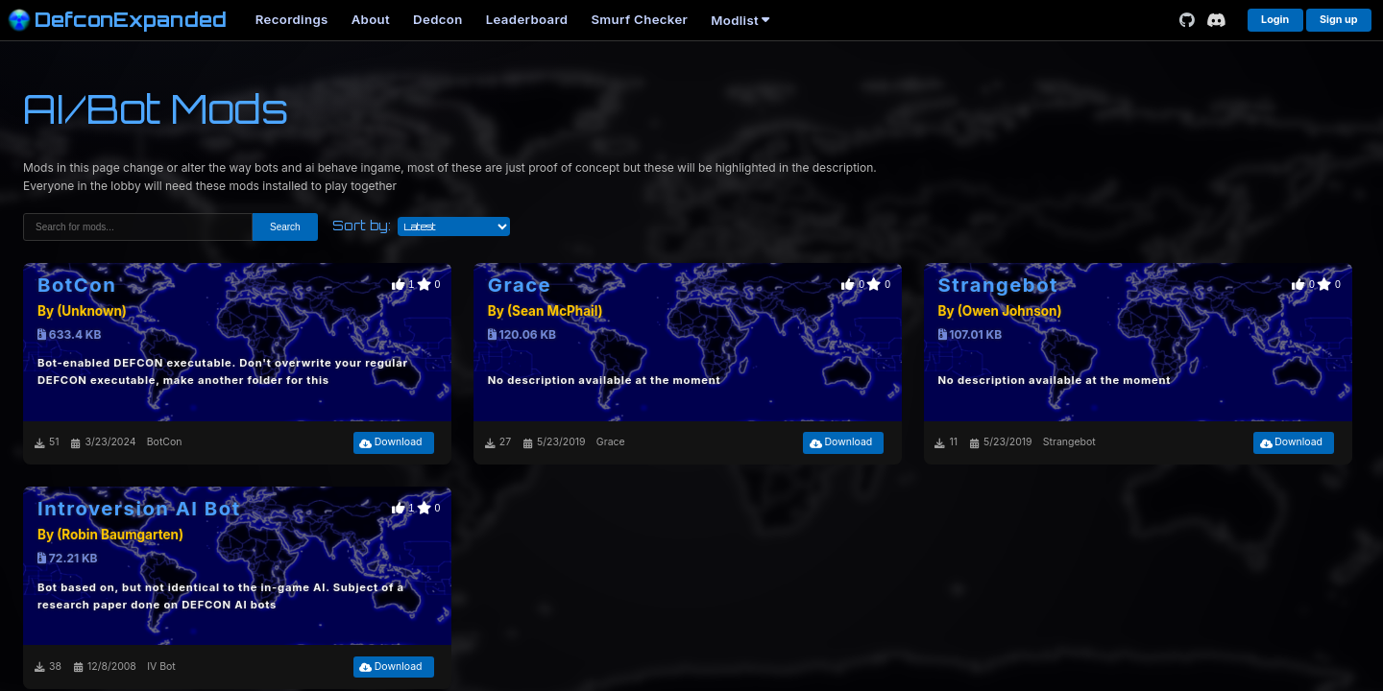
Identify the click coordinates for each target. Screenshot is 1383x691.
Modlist (740, 20)
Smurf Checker (639, 19)
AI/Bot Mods (155, 108)
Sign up (1339, 19)
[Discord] (1215, 20)
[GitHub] (1187, 20)
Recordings (291, 19)
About (371, 19)
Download (391, 442)
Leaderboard (527, 19)
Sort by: (361, 225)
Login (1275, 19)
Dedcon (438, 19)
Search (285, 227)
